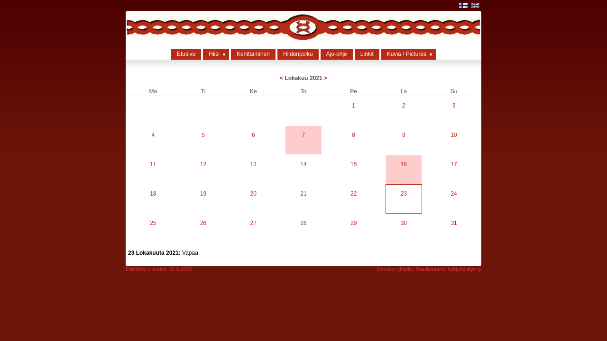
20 (253, 193)
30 (404, 223)
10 (454, 135)
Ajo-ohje (336, 54)
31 (454, 223)
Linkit (367, 54)
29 (353, 223)
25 (153, 223)
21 (303, 193)
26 (203, 223)
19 (203, 193)
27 (253, 223)
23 (404, 193)
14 (303, 164)
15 (353, 164)
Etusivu (186, 54)
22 (353, 193)
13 (253, 164)
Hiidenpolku (298, 54)
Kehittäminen (253, 54)
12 (203, 164)
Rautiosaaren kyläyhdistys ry (448, 269)
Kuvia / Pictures (406, 54)
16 (404, 164)
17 (454, 164)
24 (454, 193)
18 (153, 193)
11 (153, 164)
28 (303, 223)
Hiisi (214, 54)
